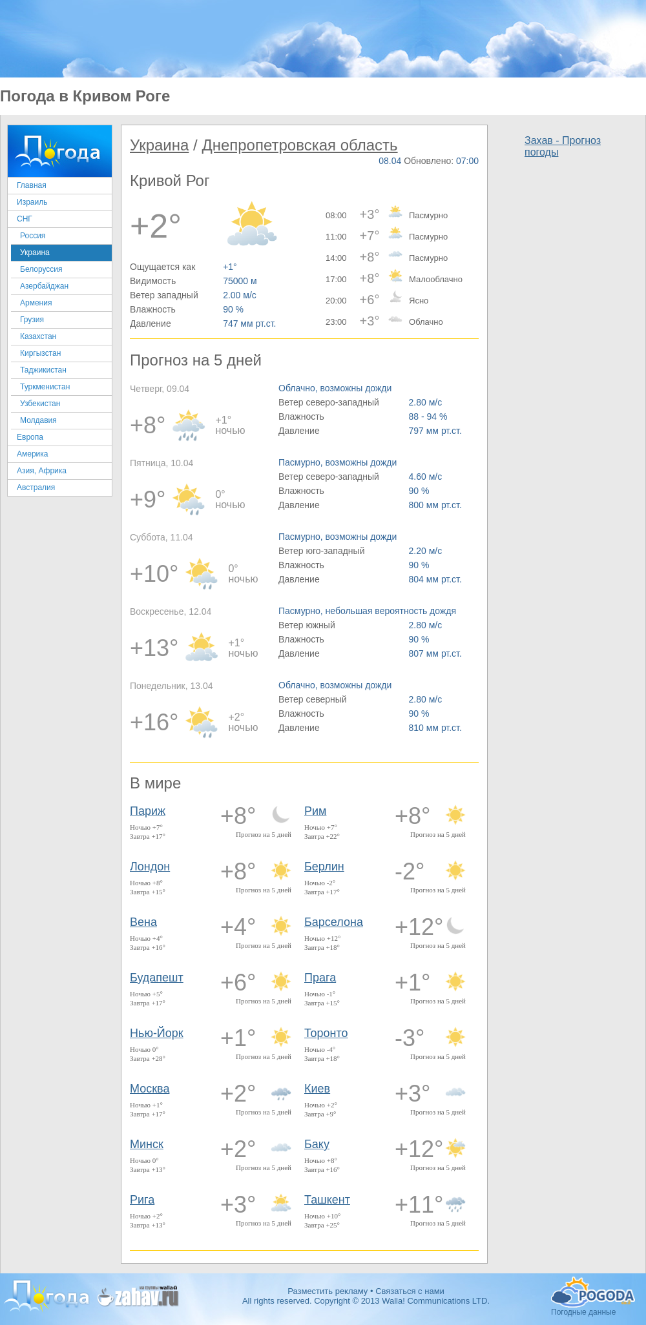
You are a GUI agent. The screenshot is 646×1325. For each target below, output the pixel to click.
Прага (320, 977)
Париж (147, 811)
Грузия (32, 319)
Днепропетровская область (299, 145)
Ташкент (327, 1199)
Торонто (326, 1033)
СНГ (24, 218)
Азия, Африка (42, 470)
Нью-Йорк (156, 1033)
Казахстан (38, 336)
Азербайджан (44, 286)
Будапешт (156, 977)
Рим (315, 811)
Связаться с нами (409, 1291)
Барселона (333, 922)
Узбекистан (40, 403)
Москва (149, 1088)
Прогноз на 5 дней (263, 834)
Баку (316, 1144)
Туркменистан (45, 386)
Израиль (32, 202)
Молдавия (38, 420)
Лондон (150, 866)
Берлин (324, 866)
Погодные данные (593, 1292)
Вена (143, 922)
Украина (35, 252)
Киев (317, 1088)
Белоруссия (41, 269)
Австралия (36, 487)
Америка (32, 453)
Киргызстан (40, 353)
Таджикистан (43, 370)
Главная (32, 185)
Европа (30, 437)
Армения (36, 302)
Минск (146, 1144)
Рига (142, 1199)
